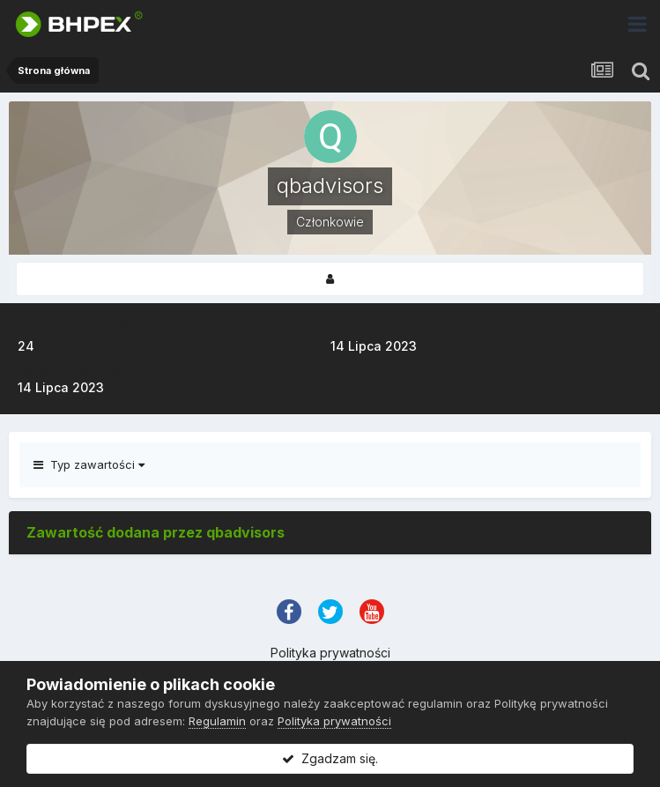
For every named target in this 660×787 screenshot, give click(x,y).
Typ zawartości (89, 464)
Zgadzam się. (330, 758)
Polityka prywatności (330, 652)
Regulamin (217, 721)
